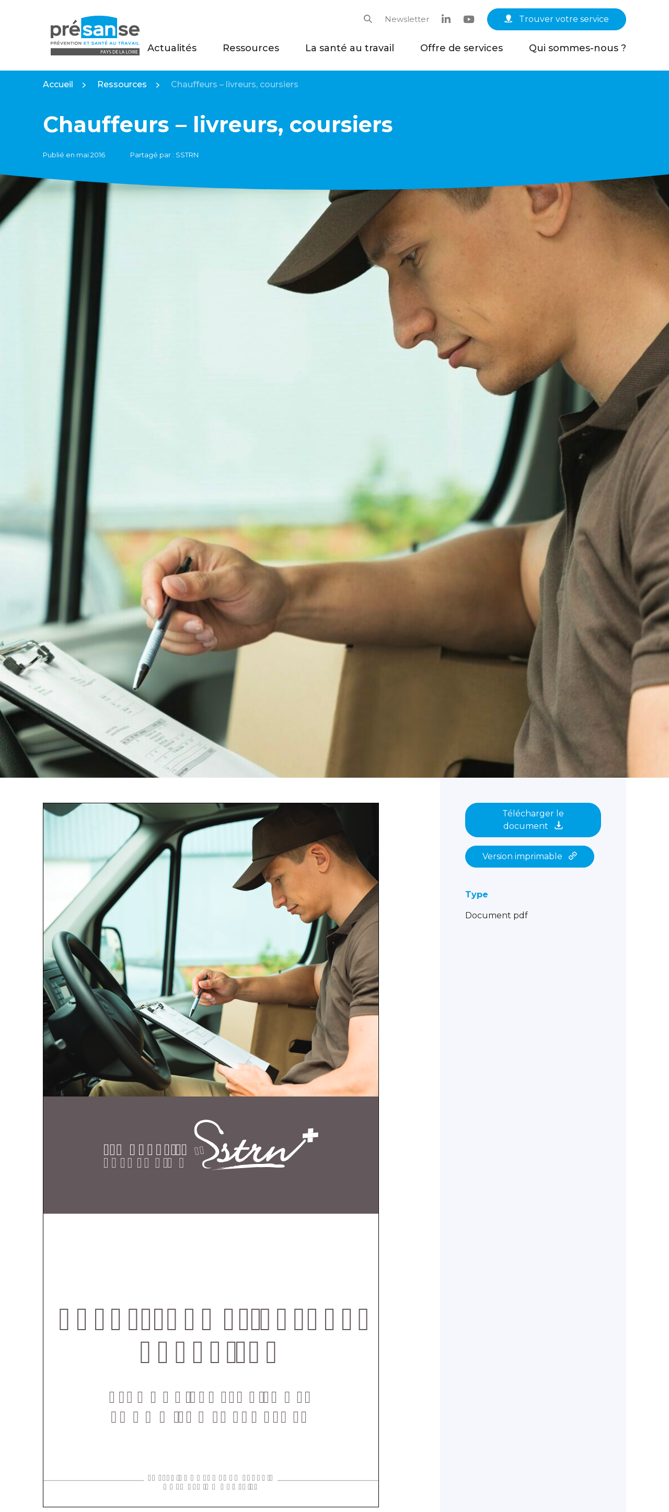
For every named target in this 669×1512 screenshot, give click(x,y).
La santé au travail (349, 48)
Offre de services (461, 48)
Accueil (58, 84)
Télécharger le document (533, 820)
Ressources (251, 48)
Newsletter (407, 19)
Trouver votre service (556, 19)
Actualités (172, 48)
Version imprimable (529, 856)
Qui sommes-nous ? (577, 48)
